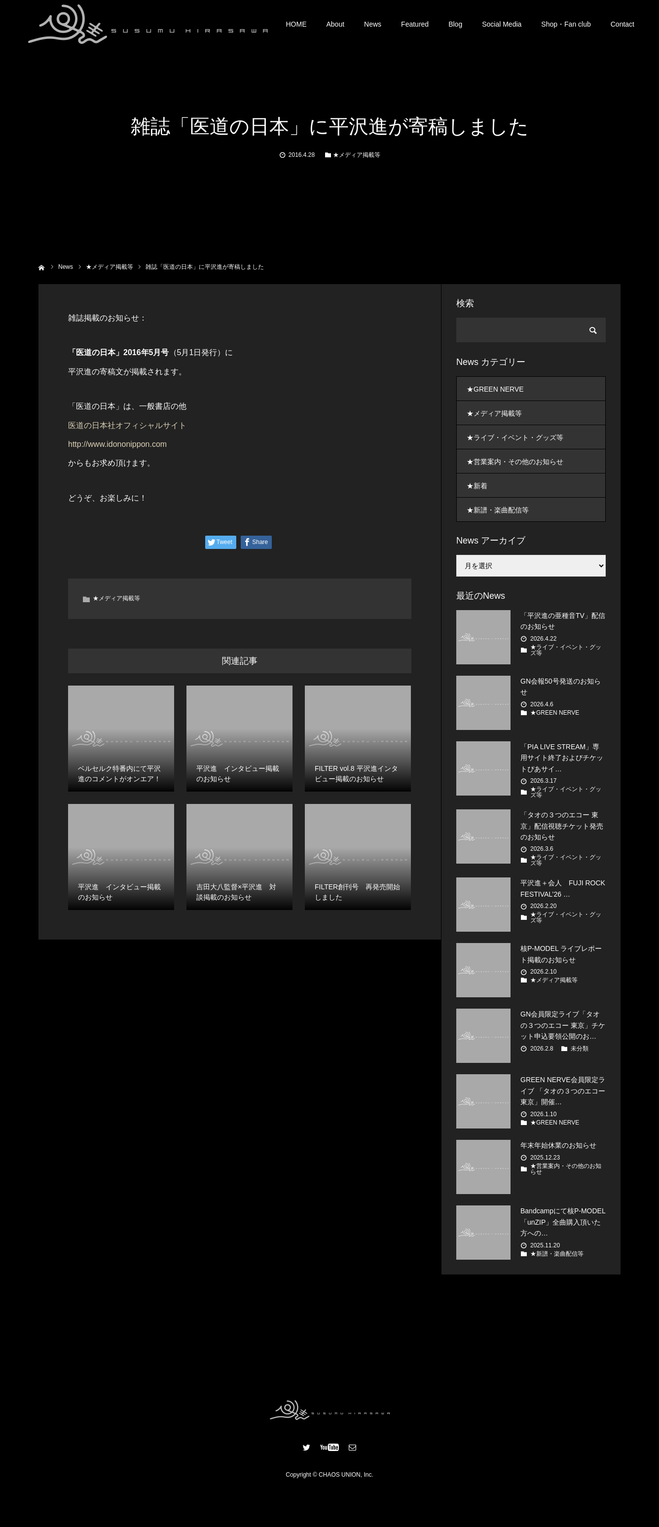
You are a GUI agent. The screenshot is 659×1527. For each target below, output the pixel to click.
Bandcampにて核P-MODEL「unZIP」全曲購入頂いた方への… (563, 1222)
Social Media (501, 25)
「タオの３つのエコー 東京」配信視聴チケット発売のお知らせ (561, 826)
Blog (455, 25)
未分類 (579, 1048)
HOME (296, 25)
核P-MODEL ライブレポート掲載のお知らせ (561, 954)
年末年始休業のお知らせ (558, 1145)
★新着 (477, 486)
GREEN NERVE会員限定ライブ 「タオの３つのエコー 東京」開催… (562, 1091)
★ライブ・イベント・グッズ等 (515, 437)
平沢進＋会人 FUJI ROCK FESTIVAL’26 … (562, 888)
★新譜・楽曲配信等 (498, 510)
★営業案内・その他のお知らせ (515, 462)
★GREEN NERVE (495, 389)
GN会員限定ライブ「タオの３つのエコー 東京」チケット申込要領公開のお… (562, 1025)
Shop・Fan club (565, 25)
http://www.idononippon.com (117, 444)
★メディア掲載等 (356, 155)
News (372, 25)
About (336, 25)
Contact (622, 25)
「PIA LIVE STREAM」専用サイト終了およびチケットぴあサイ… (561, 758)
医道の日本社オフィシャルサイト (127, 425)
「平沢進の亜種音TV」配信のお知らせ (562, 621)
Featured (415, 25)
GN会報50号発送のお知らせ (560, 686)
